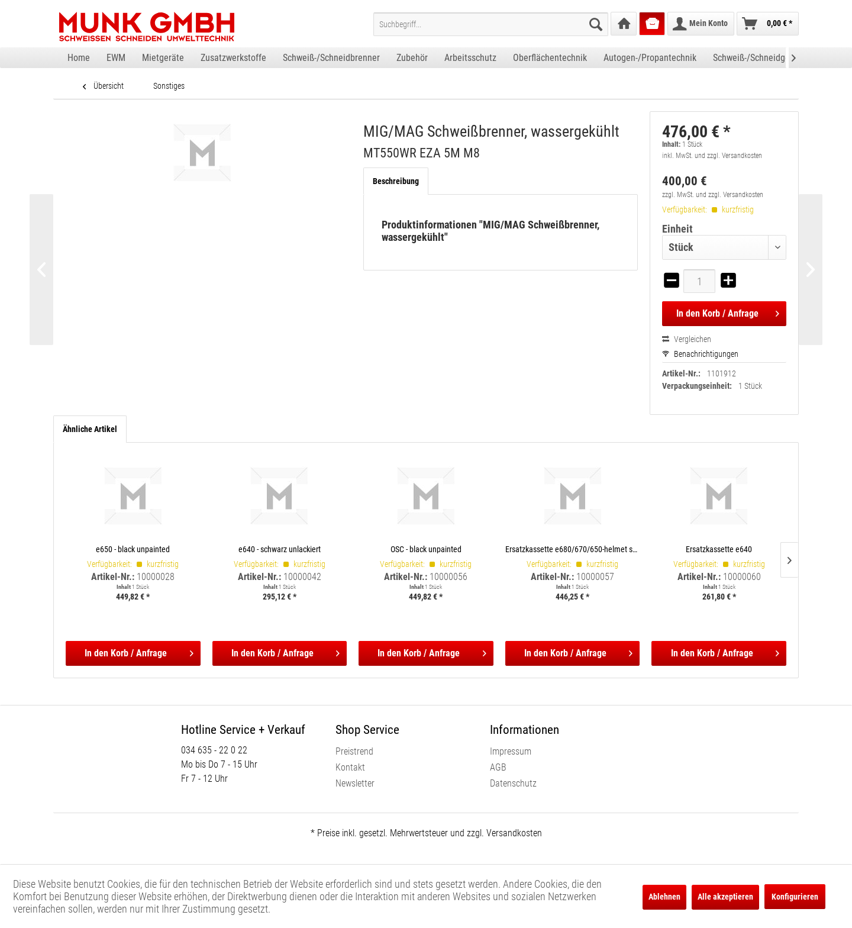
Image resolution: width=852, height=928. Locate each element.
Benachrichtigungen (700, 354)
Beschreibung (396, 181)
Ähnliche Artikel (90, 429)
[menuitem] (490, 24)
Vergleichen (686, 339)
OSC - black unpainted (426, 548)
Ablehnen (664, 896)
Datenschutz (513, 783)
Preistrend (354, 751)
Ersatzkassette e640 (719, 548)
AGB (498, 767)
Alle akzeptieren (725, 896)
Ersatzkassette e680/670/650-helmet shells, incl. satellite (572, 548)
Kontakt (350, 767)
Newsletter (355, 783)
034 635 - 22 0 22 (214, 750)
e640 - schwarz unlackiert (279, 548)
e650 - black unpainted (133, 548)
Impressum (510, 751)
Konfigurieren (795, 896)
